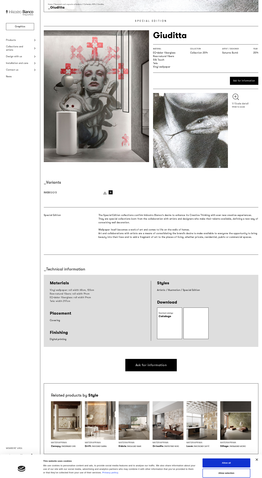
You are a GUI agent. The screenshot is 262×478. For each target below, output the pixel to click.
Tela (155, 63)
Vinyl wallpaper (161, 66)
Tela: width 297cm (60, 301)
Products (11, 40)
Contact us (12, 69)
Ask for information (244, 80)
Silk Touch (158, 59)
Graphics (20, 26)
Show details (163, 469)
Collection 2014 (90, 4)
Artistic (161, 290)
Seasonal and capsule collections (68, 4)
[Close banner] (257, 446)
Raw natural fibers (163, 56)
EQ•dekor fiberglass (164, 52)
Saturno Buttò (230, 52)
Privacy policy (110, 459)
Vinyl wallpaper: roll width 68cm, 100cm (72, 290)
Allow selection (226, 459)
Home (50, 4)
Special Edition (191, 290)
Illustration (174, 290)
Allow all (226, 449)
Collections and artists (14, 48)
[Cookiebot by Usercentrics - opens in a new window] (21, 472)
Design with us (14, 56)
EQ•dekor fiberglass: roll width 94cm (70, 297)
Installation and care (17, 63)
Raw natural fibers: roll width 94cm (70, 293)
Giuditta (101, 4)
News (9, 76)
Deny (226, 469)
